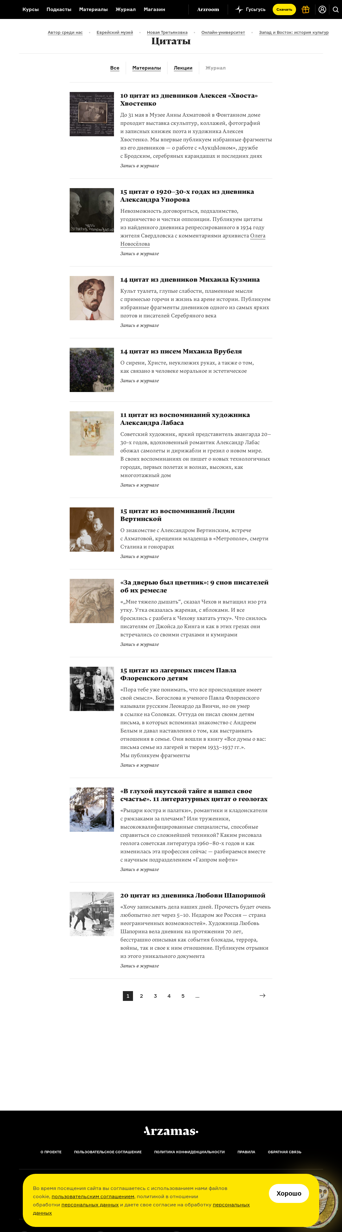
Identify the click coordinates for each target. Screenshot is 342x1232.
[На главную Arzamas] (7, 9)
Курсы (30, 9)
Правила (246, 1152)
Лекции (183, 68)
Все (114, 68)
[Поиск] (335, 9)
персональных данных (90, 1204)
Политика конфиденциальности (189, 1152)
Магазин (154, 9)
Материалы (93, 9)
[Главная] (171, 1130)
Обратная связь (284, 1152)
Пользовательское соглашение (108, 1152)
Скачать (284, 9)
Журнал (126, 9)
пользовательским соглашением (93, 1196)
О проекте (51, 1152)
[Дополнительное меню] (177, 9)
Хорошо (288, 1193)
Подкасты (59, 9)
